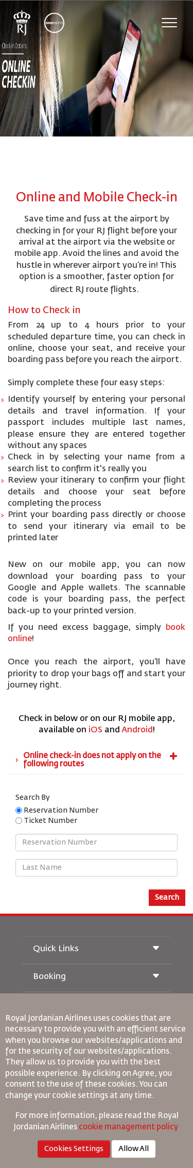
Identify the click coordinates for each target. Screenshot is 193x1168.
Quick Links (96, 949)
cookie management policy (129, 1127)
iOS (95, 730)
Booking (96, 977)
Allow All (133, 1149)
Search (167, 897)
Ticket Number (51, 821)
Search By (32, 797)
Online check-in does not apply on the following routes (100, 760)
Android (137, 730)
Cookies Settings (73, 1149)
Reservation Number (62, 810)
